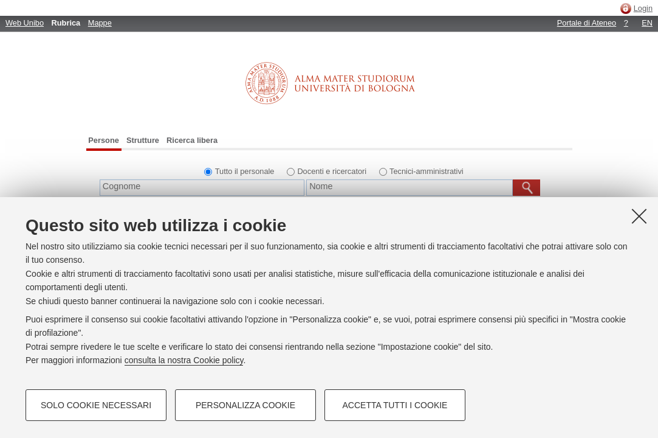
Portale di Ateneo (586, 22)
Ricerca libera (192, 140)
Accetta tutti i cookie (395, 405)
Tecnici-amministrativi (426, 171)
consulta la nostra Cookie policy (184, 360)
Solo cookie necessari (96, 405)
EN (647, 22)
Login (643, 8)
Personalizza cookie (245, 405)
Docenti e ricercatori (331, 171)
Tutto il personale (245, 171)
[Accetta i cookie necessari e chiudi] (639, 216)
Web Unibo (24, 22)
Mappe (100, 22)
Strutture (142, 140)
